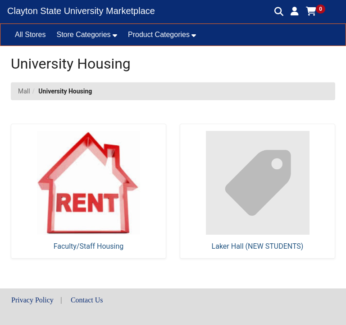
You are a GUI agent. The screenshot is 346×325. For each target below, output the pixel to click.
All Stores (30, 34)
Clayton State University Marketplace (81, 11)
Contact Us (87, 300)
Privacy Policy (32, 300)
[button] (294, 11)
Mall (24, 91)
